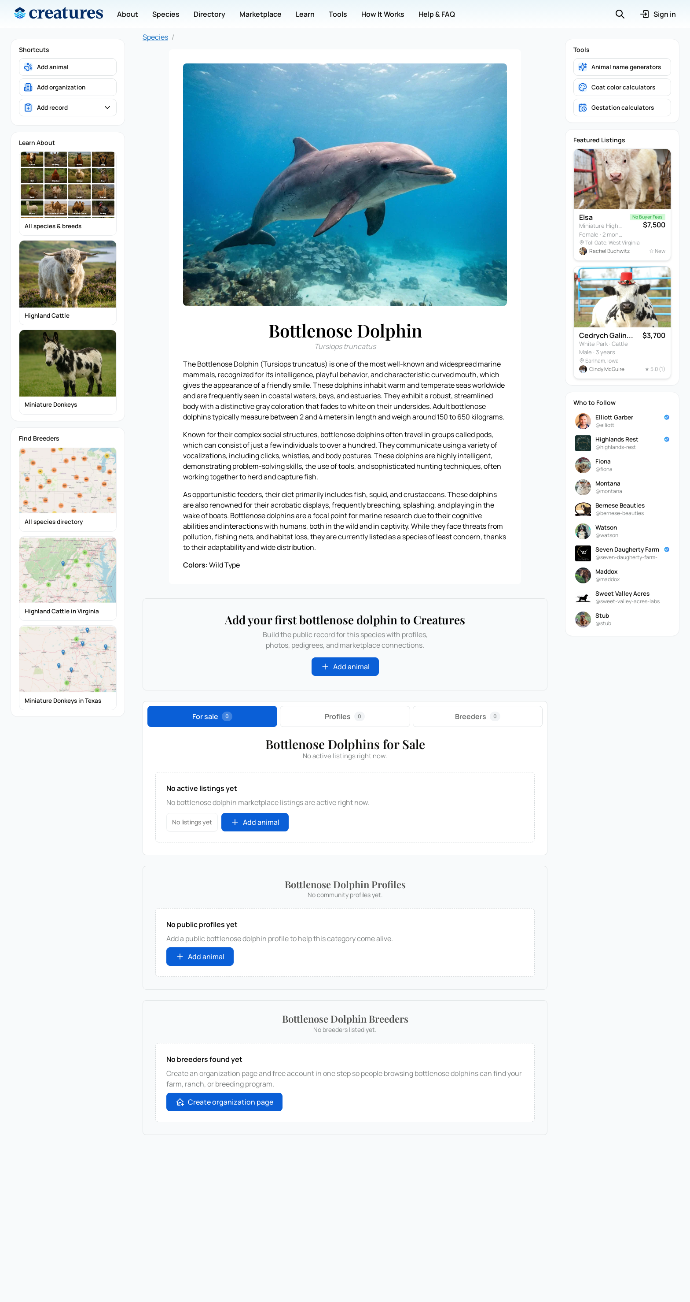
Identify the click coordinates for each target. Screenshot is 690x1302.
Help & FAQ (436, 14)
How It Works (382, 14)
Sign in (657, 14)
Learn (305, 14)
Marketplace (260, 14)
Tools (338, 14)
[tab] (212, 716)
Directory (209, 14)
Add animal (345, 666)
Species (166, 14)
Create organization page (224, 1102)
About (127, 14)
